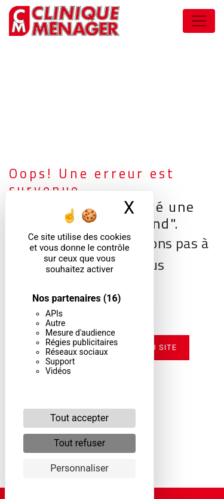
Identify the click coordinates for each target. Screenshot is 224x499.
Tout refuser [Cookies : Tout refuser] (79, 443)
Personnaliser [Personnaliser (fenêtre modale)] (79, 468)
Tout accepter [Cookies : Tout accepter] (79, 418)
